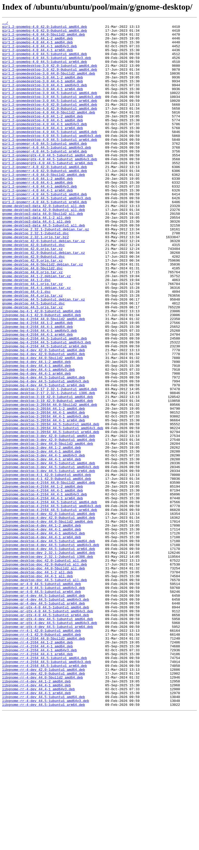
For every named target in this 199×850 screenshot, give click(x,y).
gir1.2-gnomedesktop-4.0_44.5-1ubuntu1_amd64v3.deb (51, 159)
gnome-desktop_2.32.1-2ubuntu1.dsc (35, 276)
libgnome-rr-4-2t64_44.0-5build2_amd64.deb (43, 762)
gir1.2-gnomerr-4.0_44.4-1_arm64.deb (37, 224)
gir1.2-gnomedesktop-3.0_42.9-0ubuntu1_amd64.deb (49, 79)
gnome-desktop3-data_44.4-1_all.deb (36, 262)
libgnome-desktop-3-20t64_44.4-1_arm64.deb (43, 500)
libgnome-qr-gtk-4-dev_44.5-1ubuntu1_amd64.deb (47, 738)
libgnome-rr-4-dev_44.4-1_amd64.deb (36, 818)
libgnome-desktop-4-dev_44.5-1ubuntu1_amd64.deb (48, 645)
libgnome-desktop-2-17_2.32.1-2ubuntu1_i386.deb (48, 467)
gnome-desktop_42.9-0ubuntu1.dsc (33, 304)
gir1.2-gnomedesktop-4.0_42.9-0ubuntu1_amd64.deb (49, 126)
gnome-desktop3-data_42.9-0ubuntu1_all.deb (43, 247)
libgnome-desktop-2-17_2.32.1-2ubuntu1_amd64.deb (49, 463)
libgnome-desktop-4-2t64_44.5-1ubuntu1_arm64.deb (49, 608)
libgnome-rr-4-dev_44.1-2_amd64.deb (36, 813)
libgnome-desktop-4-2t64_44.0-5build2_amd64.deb (48, 575)
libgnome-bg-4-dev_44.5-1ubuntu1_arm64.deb (43, 458)
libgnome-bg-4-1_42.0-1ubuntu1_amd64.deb (41, 369)
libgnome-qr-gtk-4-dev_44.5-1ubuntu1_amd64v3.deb (49, 743)
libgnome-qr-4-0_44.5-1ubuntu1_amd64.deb (41, 696)
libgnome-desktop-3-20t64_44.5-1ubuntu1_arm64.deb (50, 514)
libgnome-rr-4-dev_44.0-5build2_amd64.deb (42, 809)
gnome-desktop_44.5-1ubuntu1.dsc (33, 360)
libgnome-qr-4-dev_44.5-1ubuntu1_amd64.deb (43, 710)
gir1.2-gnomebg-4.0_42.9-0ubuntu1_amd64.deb (44, 32)
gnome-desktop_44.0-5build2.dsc (32, 318)
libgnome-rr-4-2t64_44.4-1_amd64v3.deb (39, 776)
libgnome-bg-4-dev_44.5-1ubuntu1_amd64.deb (43, 449)
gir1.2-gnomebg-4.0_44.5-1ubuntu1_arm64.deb (44, 70)
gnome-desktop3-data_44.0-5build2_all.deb (42, 252)
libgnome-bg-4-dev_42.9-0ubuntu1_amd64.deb (43, 421)
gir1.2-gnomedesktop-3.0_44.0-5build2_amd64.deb (48, 84)
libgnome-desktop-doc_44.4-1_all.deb (37, 687)
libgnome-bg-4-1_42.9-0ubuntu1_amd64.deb (41, 374)
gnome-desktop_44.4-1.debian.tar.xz (36, 341)
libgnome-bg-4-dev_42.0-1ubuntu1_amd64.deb (43, 416)
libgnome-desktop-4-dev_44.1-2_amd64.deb (41, 626)
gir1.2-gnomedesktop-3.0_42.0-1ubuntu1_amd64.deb (49, 74)
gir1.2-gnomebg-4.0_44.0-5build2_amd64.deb (43, 37)
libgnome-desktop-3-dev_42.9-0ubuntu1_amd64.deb (48, 523)
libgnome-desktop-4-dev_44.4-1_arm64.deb (41, 640)
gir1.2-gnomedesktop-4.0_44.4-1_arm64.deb (42, 149)
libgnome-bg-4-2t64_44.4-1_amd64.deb (37, 388)
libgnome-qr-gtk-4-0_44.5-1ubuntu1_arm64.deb (45, 734)
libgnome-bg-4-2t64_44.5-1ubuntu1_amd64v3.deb (46, 406)
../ (5, 23)
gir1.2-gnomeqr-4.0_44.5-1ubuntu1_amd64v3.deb (46, 173)
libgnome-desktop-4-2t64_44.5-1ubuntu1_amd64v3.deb (51, 603)
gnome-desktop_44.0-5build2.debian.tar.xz (42, 313)
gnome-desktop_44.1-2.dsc (26, 332)
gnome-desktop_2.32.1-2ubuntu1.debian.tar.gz (45, 271)
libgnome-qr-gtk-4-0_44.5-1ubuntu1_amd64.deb (45, 724)
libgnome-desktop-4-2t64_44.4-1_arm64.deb (42, 594)
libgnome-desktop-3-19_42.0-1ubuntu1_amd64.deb (47, 472)
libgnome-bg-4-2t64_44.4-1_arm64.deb (37, 397)
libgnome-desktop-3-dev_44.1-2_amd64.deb (41, 533)
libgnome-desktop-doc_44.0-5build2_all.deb (43, 678)
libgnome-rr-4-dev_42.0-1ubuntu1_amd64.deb (43, 799)
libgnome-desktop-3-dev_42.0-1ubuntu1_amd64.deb (48, 519)
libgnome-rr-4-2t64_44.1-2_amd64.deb (37, 767)
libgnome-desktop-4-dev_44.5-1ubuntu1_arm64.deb (48, 654)
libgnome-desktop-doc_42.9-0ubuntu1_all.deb (44, 673)
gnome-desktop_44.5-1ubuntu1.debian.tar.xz (43, 355)
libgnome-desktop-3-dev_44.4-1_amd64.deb (41, 537)
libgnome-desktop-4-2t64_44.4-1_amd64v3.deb (44, 589)
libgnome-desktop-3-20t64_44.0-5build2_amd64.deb (49, 481)
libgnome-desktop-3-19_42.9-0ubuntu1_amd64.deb (47, 477)
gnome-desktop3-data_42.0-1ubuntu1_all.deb (43, 243)
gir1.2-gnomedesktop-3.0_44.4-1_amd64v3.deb (44, 98)
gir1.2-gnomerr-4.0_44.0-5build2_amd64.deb (43, 205)
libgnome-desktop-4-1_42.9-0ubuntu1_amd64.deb (46, 570)
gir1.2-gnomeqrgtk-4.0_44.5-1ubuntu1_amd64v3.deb (49, 187)
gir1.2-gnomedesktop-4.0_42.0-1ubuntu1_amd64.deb (49, 121)
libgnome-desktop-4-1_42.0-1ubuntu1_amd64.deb (46, 565)
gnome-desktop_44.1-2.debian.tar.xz (36, 327)
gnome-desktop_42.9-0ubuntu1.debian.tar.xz (43, 299)
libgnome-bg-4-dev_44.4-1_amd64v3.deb (38, 439)
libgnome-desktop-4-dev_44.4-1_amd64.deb (41, 631)
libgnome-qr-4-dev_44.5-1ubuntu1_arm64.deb (43, 720)
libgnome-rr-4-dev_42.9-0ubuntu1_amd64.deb (43, 804)
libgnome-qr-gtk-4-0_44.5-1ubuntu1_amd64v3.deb (47, 729)
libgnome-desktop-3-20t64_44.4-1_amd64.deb (43, 491)
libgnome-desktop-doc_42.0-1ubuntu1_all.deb (44, 668)
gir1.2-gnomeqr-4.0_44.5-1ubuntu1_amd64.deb (44, 168)
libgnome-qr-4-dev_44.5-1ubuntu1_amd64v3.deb (45, 715)
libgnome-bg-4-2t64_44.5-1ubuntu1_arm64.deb (44, 411)
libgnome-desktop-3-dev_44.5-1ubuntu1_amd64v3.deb (50, 556)
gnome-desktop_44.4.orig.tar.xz (32, 350)
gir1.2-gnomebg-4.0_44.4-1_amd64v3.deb (39, 51)
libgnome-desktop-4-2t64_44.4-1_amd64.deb (42, 584)
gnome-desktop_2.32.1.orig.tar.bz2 (35, 280)
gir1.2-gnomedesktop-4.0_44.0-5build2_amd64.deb (48, 131)
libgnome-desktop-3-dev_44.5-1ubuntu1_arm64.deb (48, 561)
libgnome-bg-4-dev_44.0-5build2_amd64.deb (42, 425)
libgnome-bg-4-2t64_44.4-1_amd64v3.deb (39, 392)
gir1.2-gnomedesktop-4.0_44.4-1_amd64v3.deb (44, 145)
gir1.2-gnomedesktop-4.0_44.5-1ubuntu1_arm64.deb (49, 163)
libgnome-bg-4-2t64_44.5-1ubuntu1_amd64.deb (44, 402)
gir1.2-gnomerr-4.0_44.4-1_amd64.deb (37, 215)
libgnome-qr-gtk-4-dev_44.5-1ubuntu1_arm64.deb (47, 748)
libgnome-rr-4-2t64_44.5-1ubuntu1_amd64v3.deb (46, 790)
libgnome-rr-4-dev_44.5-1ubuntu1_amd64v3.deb (45, 837)
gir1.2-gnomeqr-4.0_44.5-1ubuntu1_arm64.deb (44, 177)
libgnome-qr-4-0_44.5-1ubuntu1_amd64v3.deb (43, 701)
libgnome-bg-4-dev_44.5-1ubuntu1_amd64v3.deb (45, 453)
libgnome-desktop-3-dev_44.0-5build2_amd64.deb (47, 528)
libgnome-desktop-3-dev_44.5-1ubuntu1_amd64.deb (48, 551)
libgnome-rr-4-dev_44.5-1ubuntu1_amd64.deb (43, 832)
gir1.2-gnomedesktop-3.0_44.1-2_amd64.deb (42, 89)
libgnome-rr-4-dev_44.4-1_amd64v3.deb (38, 823)
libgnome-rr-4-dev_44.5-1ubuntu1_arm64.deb (43, 841)
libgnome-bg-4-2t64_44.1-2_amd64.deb (37, 383)
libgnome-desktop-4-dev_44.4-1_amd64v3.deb (43, 636)
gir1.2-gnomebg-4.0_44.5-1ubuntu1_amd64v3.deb (46, 65)
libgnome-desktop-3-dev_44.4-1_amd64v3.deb (43, 542)
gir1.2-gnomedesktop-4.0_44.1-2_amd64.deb (42, 135)
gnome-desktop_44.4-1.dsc (26, 346)
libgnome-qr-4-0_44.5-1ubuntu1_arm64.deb (41, 706)
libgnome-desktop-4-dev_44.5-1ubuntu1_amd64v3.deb (50, 650)
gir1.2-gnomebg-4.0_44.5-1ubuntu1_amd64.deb (44, 60)
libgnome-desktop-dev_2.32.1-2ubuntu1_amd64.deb (48, 659)
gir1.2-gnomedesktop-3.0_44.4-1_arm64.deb (42, 103)
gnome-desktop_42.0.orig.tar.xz (32, 294)
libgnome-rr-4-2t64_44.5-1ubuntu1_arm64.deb (44, 795)
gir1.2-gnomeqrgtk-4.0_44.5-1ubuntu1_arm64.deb (47, 191)
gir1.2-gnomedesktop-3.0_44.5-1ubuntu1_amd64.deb (49, 107)
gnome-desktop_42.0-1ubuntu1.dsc (33, 290)
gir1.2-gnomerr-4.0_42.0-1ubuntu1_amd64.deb (44, 196)
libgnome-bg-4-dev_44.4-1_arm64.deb (36, 444)
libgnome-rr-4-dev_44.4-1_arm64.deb (36, 827)
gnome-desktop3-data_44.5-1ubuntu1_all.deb (43, 266)
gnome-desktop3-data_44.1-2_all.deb (36, 257)
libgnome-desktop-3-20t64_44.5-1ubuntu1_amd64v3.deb (52, 509)
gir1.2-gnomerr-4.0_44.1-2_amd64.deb (37, 210)
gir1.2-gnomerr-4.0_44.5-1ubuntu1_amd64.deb (44, 229)
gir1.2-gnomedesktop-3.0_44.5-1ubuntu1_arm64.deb (49, 117)
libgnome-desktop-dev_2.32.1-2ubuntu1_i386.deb (47, 664)
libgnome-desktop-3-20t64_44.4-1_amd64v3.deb (45, 495)
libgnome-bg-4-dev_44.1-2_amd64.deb (36, 430)
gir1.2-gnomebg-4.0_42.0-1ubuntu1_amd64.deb (44, 28)
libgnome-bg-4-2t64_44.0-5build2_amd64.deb (43, 378)
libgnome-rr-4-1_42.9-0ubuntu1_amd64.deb (41, 757)
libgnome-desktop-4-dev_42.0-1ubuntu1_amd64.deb (48, 612)
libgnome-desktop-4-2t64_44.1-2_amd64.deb (42, 579)
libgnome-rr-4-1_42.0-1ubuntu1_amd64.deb (41, 753)
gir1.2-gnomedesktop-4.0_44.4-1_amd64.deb (42, 140)
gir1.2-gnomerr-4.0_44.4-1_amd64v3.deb (39, 219)
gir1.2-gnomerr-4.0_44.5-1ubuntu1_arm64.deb (44, 238)
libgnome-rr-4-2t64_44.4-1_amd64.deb (37, 771)
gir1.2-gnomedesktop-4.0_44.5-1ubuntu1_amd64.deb (49, 154)
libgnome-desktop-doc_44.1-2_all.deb (37, 682)
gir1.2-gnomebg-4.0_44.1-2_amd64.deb (37, 42)
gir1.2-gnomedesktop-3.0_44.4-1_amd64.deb (42, 93)
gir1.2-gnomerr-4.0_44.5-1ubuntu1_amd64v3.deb (46, 233)
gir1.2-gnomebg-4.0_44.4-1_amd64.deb (37, 46)
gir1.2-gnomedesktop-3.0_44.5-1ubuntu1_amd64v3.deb (51, 112)
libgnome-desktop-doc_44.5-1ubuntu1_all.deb (44, 692)
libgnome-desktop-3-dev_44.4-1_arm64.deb (41, 547)
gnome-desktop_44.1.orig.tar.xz (32, 336)
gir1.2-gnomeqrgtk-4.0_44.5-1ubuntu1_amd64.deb (47, 182)
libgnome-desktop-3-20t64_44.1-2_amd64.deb (43, 486)
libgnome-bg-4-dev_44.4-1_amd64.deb (36, 435)
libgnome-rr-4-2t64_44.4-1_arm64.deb (37, 781)
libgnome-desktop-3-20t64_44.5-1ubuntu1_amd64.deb (50, 505)
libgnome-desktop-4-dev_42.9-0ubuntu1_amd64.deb (48, 617)
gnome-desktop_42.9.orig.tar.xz (32, 308)
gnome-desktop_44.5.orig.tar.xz (32, 364)
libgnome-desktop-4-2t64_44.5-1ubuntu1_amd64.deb (49, 598)
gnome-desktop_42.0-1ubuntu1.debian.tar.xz (43, 285)
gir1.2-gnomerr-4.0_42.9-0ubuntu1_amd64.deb (44, 201)
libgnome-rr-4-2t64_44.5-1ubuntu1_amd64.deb (44, 785)
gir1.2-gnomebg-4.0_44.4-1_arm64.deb (37, 56)
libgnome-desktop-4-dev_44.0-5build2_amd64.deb (47, 622)
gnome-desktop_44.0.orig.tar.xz (32, 322)
